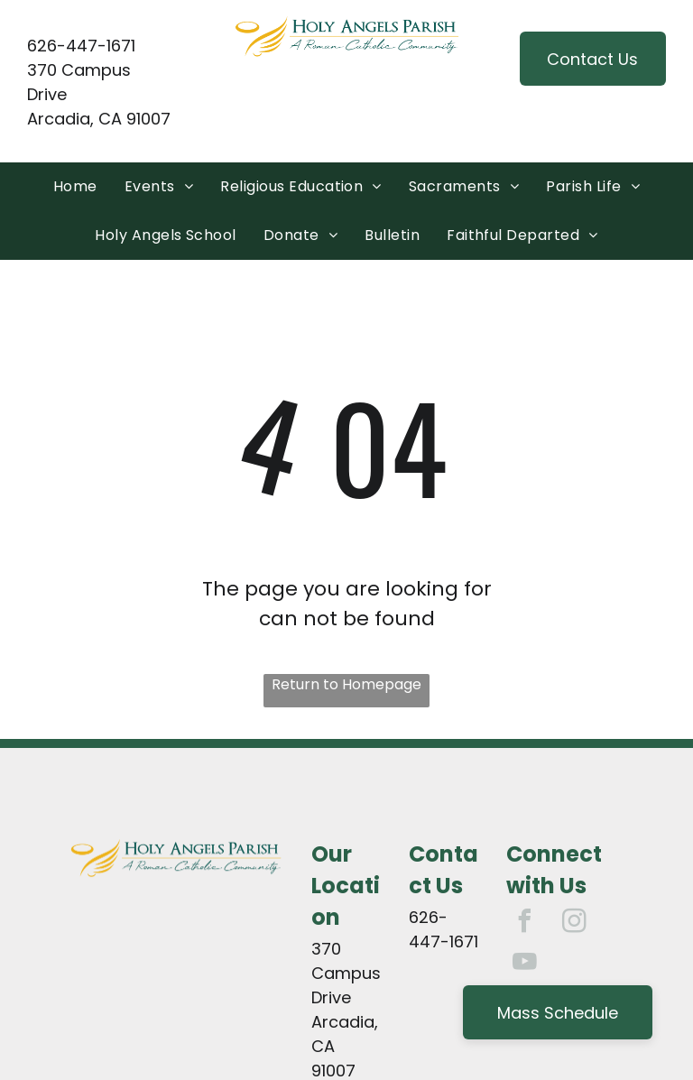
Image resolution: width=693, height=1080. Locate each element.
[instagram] (574, 923)
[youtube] (524, 964)
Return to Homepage (346, 684)
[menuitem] (75, 186)
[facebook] (524, 923)
